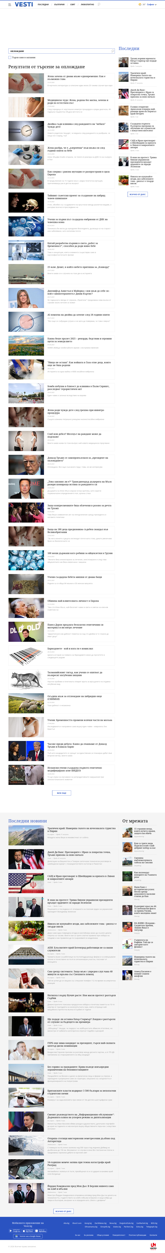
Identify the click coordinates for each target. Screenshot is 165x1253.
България (59, 4)
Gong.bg (88, 1223)
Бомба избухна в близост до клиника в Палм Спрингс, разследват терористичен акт (78, 388)
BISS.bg (154, 1223)
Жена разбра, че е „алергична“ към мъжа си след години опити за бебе (76, 149)
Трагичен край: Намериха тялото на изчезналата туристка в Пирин (142, 76)
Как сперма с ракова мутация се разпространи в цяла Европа (79, 173)
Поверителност (119, 1235)
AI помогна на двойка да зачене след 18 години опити (79, 314)
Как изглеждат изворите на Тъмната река (145, 874)
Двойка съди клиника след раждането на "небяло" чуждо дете (76, 125)
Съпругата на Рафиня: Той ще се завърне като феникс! (143, 943)
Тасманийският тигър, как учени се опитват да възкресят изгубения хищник (75, 674)
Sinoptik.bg (105, 1227)
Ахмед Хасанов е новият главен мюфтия (142, 973)
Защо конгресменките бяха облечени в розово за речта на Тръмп (79, 507)
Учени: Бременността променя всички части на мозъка (80, 720)
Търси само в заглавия (23, 57)
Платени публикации (137, 1235)
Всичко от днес (138, 194)
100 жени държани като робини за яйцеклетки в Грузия (80, 553)
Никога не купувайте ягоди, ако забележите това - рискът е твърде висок (142, 180)
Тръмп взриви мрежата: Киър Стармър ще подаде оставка (143, 60)
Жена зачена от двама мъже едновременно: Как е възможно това (76, 78)
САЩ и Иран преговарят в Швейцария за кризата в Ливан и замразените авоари (143, 144)
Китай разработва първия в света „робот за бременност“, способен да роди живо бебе (73, 244)
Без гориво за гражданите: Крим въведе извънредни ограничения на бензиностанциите (78, 1068)
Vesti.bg (24, 4)
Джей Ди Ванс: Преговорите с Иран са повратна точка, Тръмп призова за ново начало (142, 93)
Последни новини (27, 821)
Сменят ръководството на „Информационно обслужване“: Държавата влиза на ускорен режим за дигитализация (81, 1116)
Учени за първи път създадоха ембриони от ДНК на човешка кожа (78, 221)
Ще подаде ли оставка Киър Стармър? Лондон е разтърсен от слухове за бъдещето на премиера (81, 1020)
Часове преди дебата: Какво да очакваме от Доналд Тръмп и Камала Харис (77, 745)
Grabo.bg (117, 1227)
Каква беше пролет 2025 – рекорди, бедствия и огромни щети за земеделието (80, 340)
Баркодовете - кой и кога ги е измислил (70, 648)
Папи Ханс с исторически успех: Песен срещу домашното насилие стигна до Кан (144, 892)
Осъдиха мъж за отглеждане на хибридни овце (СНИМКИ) (75, 698)
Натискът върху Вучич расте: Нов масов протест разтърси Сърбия (82, 997)
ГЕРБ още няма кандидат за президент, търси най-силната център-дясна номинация (81, 1044)
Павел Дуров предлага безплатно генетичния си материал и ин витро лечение (75, 626)
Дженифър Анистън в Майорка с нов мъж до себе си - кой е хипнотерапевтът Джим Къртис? (79, 292)
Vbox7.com (76, 1223)
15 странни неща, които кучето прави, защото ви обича (144, 831)
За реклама (88, 1235)
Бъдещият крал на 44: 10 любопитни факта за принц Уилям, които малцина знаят (145, 909)
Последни (43, 4)
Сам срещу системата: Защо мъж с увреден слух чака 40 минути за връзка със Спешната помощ (80, 973)
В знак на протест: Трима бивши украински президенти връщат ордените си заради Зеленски (143, 162)
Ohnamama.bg (91, 1227)
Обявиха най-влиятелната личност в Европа (73, 600)
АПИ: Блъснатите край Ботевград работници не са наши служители (80, 949)
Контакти (153, 1235)
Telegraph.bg (151, 1227)
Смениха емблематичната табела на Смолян (143, 860)
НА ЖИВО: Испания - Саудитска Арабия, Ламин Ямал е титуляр (145, 926)
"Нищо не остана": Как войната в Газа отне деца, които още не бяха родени (79, 364)
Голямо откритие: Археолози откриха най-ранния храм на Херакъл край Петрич (143, 110)
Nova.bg (112, 1223)
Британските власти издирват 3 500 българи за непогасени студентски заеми (82, 1092)
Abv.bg (66, 1223)
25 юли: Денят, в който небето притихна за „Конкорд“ (78, 267)
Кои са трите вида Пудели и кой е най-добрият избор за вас (145, 845)
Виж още (61, 793)
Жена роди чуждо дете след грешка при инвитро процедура (76, 411)
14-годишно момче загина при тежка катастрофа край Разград (79, 1163)
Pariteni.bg (128, 1227)
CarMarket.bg (142, 1223)
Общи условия (103, 1235)
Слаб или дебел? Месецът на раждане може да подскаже (74, 435)
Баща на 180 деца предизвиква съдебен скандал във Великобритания (78, 531)
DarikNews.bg (100, 1223)
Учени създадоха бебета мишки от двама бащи (75, 576)
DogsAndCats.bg (126, 1223)
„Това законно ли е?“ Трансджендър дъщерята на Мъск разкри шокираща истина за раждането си (80, 483)
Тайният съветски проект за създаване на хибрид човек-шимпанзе (76, 197)
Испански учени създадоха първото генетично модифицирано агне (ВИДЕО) (75, 769)
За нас (77, 1235)
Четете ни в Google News (28, 1236)
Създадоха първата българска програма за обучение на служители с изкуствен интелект (142, 127)
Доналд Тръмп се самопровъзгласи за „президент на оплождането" (78, 459)
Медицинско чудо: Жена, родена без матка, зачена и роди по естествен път (78, 101)
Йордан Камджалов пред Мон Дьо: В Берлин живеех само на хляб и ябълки (81, 1187)
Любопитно (87, 4)
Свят (72, 4)
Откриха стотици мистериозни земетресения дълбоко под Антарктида (81, 1140)
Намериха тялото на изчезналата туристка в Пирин (144, 959)
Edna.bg (139, 1227)
